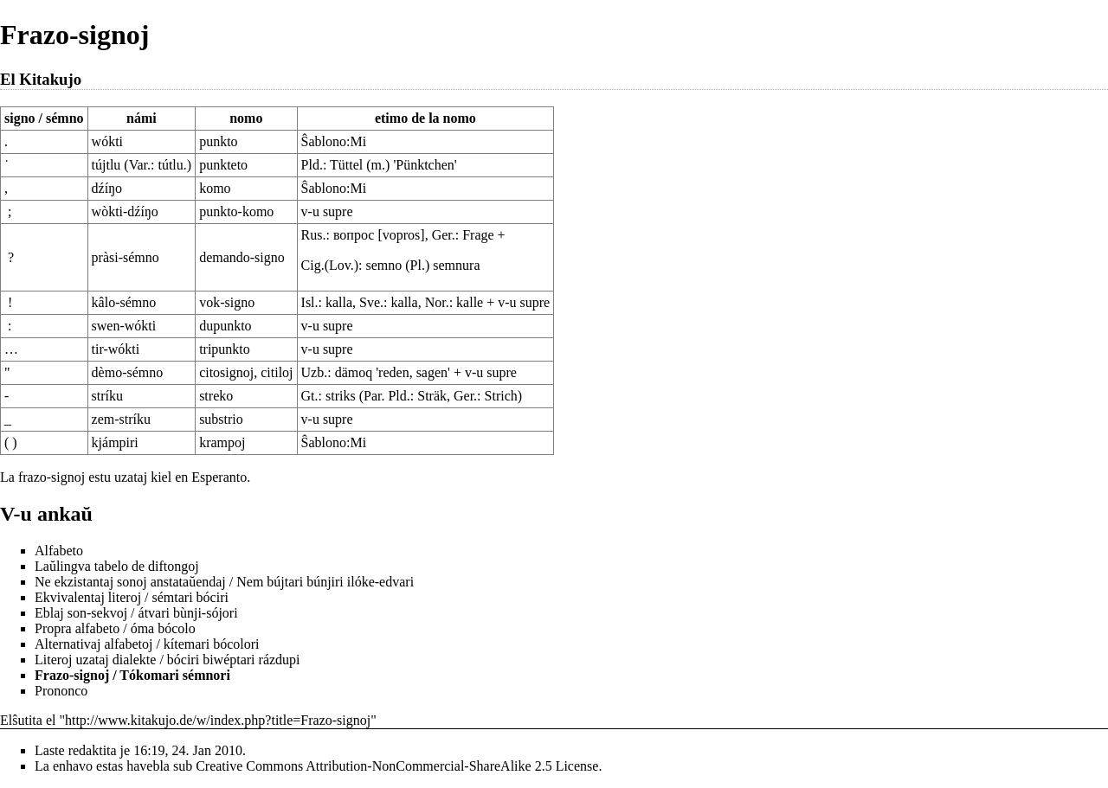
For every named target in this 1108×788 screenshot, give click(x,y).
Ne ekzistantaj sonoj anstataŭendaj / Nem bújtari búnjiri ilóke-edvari (224, 581)
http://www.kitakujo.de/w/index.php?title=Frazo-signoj (217, 720)
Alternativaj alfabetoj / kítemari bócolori (147, 644)
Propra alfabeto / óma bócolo (115, 628)
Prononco (61, 690)
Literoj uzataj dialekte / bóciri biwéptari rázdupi (167, 659)
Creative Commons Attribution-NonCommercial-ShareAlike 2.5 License (397, 766)
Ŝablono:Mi (334, 141)
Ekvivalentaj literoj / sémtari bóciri (132, 597)
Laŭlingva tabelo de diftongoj (117, 566)
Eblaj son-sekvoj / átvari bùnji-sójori (136, 612)
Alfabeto (59, 550)
